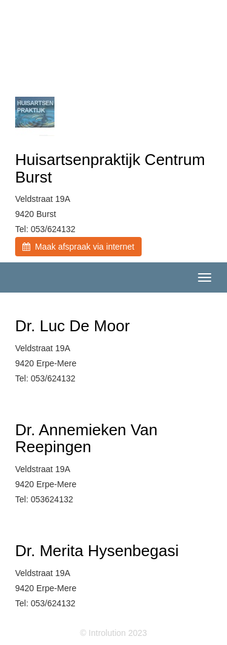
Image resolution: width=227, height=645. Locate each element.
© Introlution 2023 (113, 633)
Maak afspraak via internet (78, 246)
